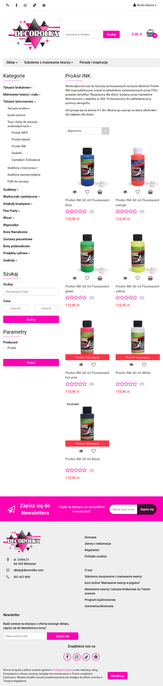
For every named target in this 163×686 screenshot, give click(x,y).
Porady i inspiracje (94, 62)
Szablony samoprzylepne (23, 174)
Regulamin (92, 550)
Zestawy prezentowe (17, 239)
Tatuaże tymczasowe (19, 101)
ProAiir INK (19, 146)
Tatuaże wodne (18, 108)
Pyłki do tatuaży (18, 181)
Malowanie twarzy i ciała (22, 94)
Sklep (12, 62)
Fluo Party (11, 211)
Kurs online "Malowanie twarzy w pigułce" (112, 583)
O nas (88, 570)
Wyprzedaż (11, 225)
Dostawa (90, 537)
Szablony (10, 190)
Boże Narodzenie (15, 232)
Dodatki (17, 153)
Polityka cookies (96, 556)
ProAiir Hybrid (21, 139)
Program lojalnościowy (100, 599)
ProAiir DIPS (20, 132)
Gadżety (10, 260)
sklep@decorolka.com (29, 570)
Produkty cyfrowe (16, 253)
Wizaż (8, 218)
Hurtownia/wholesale (99, 606)
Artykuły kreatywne (17, 204)
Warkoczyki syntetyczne (21, 197)
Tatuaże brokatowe (17, 87)
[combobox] (87, 131)
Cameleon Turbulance (26, 159)
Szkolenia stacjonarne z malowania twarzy (113, 576)
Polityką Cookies (62, 669)
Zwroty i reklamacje (98, 543)
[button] (11, 615)
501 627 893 (22, 577)
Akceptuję (117, 675)
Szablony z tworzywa (22, 167)
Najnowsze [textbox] (74, 130)
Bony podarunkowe (16, 246)
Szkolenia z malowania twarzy (48, 62)
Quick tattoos (16, 115)
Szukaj (31, 319)
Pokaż (31, 362)
